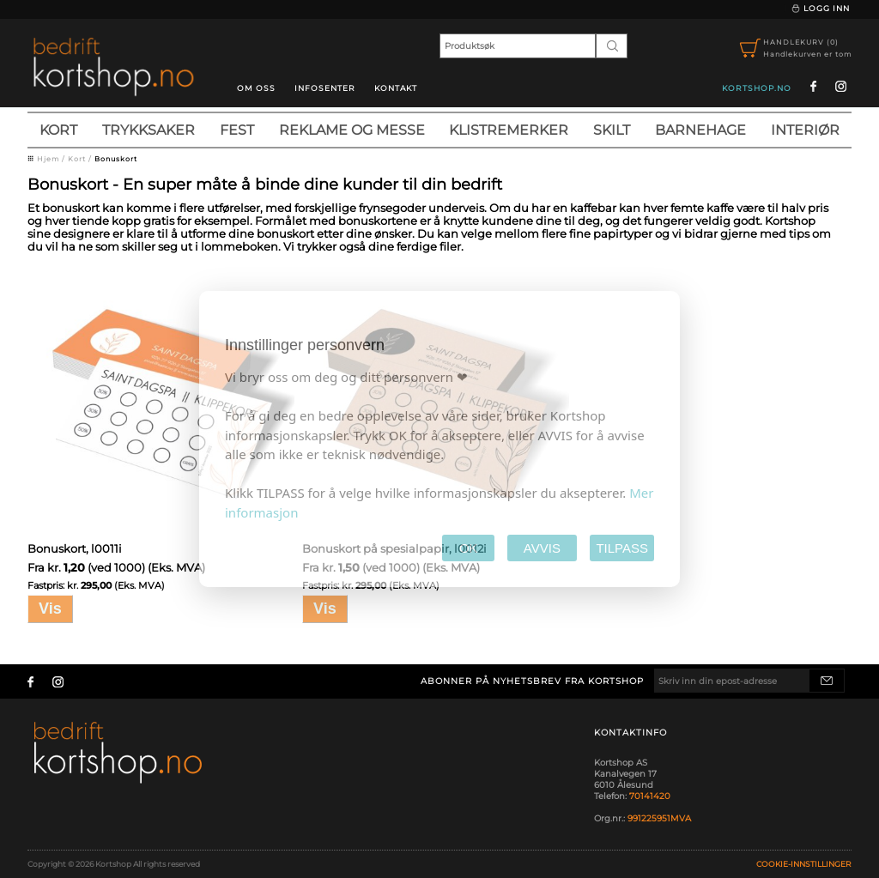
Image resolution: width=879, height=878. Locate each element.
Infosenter (324, 88)
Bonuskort (115, 158)
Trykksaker (148, 130)
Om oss (256, 88)
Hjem (48, 158)
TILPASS (622, 548)
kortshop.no (756, 88)
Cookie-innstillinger (804, 864)
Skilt (611, 130)
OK (468, 548)
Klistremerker (508, 130)
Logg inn (820, 8)
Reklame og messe (352, 130)
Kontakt (395, 88)
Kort (58, 130)
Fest (237, 130)
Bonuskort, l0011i (74, 548)
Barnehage (700, 130)
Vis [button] (50, 608)
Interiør (805, 130)
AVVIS (542, 548)
